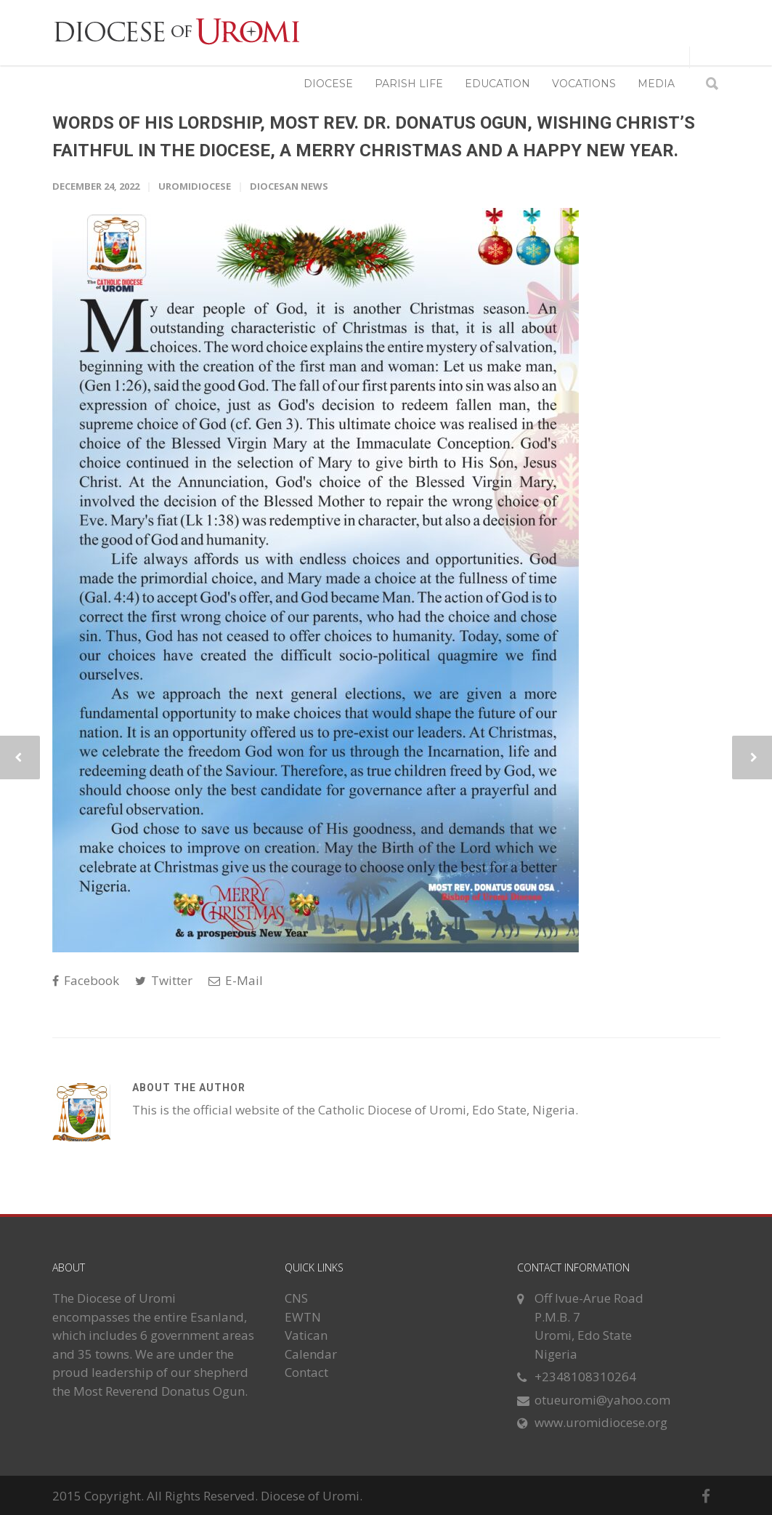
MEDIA (656, 83)
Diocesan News (289, 186)
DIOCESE (328, 83)
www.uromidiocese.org (601, 1422)
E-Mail (235, 980)
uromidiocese (194, 186)
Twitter (163, 980)
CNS (296, 1298)
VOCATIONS (584, 83)
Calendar (311, 1354)
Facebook (85, 980)
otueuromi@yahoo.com (602, 1399)
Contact (306, 1372)
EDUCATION (497, 83)
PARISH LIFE (409, 83)
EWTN (303, 1317)
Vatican (306, 1335)
